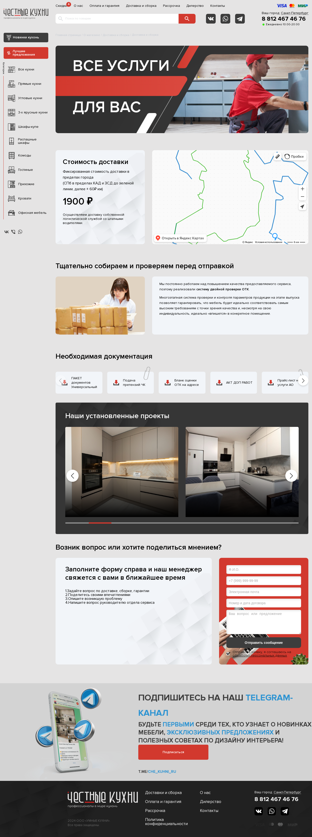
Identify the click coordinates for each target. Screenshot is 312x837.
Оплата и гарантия (104, 6)
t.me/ (157, 771)
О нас (78, 6)
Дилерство (195, 6)
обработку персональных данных (260, 655)
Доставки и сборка (163, 793)
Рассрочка (171, 6)
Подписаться (173, 752)
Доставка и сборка (141, 6)
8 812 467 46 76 (284, 19)
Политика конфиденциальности (166, 822)
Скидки (61, 6)
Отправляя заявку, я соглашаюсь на (262, 653)
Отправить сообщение (264, 643)
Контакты (217, 6)
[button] (303, 380)
